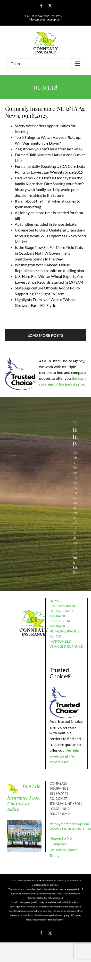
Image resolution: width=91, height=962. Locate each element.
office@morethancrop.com (69, 824)
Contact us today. (18, 806)
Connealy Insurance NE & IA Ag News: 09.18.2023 (45, 112)
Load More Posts (45, 335)
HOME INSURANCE (64, 631)
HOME (55, 601)
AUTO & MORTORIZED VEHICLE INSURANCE (66, 641)
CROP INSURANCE (64, 606)
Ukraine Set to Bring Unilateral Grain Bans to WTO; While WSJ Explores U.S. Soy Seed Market (50, 236)
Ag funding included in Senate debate (45, 224)
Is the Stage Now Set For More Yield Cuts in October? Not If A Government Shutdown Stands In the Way (49, 253)
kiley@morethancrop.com (45, 19)
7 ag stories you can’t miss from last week (49, 149)
